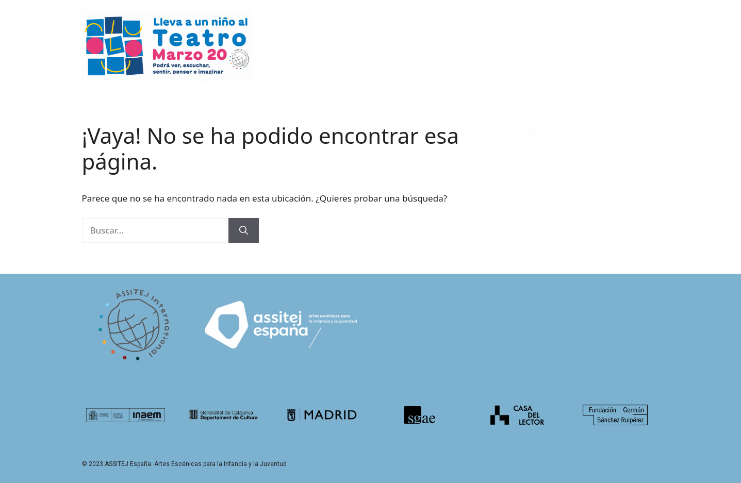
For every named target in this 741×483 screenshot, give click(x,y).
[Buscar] (243, 230)
